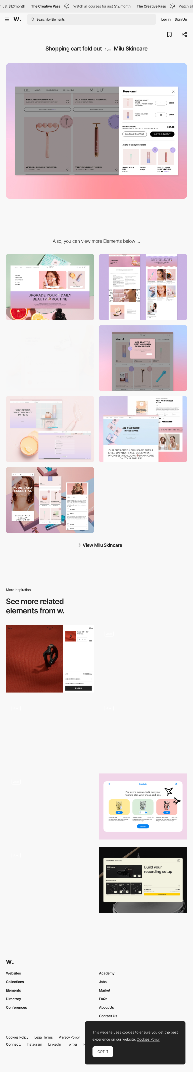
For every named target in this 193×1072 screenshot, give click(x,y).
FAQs (103, 999)
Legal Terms (43, 1037)
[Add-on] (143, 806)
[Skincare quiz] (50, 429)
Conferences (16, 1007)
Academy (107, 973)
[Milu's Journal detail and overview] (143, 287)
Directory (13, 999)
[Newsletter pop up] (143, 358)
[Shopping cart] (50, 880)
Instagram (34, 1044)
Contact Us (108, 1016)
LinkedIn (54, 1044)
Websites (13, 973)
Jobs (103, 982)
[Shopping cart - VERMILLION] (50, 658)
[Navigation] (50, 287)
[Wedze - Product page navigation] (143, 733)
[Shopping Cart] (143, 880)
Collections (15, 982)
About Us (106, 1007)
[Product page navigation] (50, 733)
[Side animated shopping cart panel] (50, 806)
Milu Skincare (131, 48)
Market (104, 990)
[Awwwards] (17, 19)
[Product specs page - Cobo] (143, 656)
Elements (13, 990)
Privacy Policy (69, 1037)
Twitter (72, 1044)
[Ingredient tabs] (50, 358)
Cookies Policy (17, 1037)
